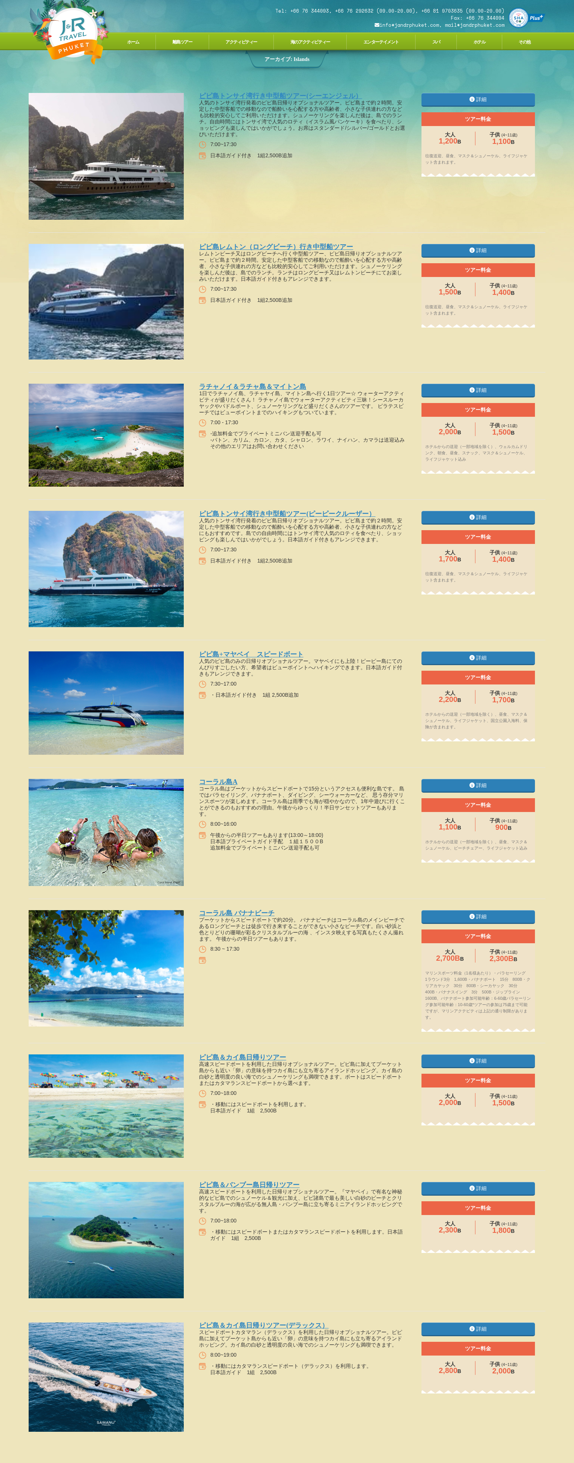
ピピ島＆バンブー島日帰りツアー (249, 1185)
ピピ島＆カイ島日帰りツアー (242, 1057)
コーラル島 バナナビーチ (237, 913)
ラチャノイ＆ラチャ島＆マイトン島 (252, 386)
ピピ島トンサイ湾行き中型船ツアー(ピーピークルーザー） (287, 514)
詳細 (478, 99)
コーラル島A (218, 782)
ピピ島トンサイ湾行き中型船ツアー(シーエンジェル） (280, 96)
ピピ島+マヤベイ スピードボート (251, 654)
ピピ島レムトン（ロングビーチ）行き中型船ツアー (276, 247)
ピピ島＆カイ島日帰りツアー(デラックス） (263, 1325)
